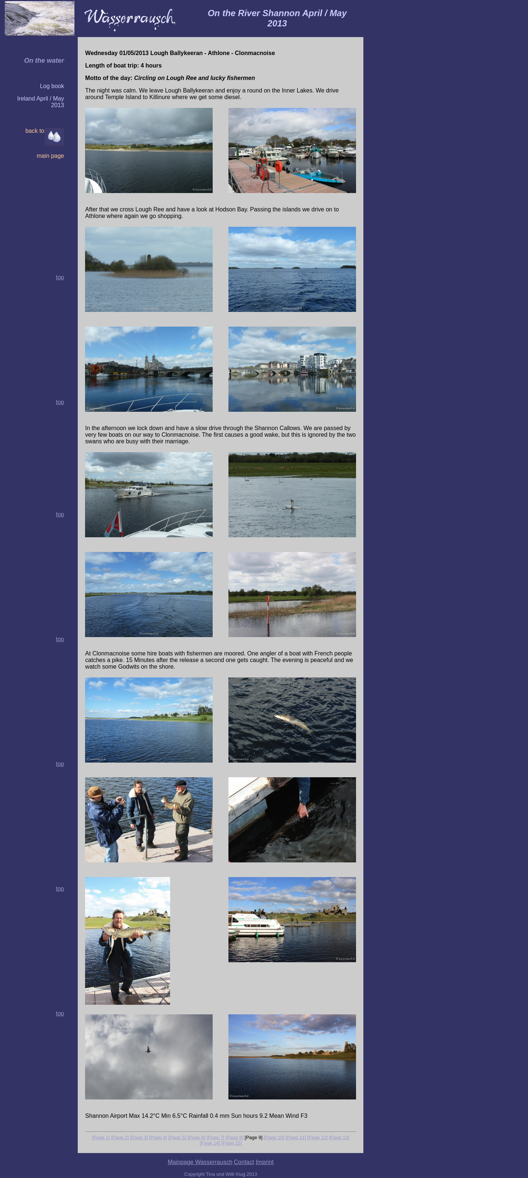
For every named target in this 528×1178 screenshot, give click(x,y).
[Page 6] (196, 1137)
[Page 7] (215, 1137)
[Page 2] (120, 1137)
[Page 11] (296, 1137)
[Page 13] (339, 1137)
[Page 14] (209, 1143)
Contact (244, 1162)
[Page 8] (234, 1137)
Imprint (265, 1162)
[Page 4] (158, 1137)
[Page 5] (177, 1137)
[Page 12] (317, 1137)
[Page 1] (101, 1137)
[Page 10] (274, 1137)
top (60, 402)
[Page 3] (139, 1137)
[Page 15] (231, 1143)
